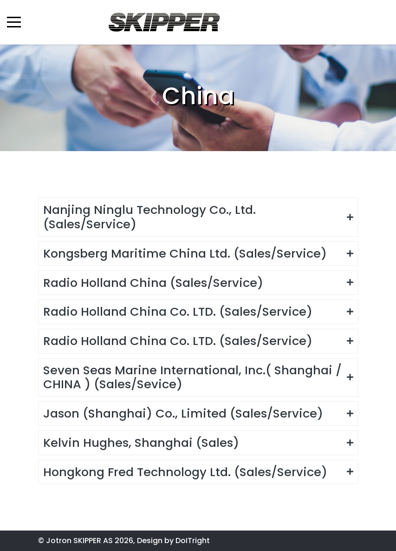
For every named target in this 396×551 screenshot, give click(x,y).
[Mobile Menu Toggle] (14, 22)
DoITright (192, 540)
